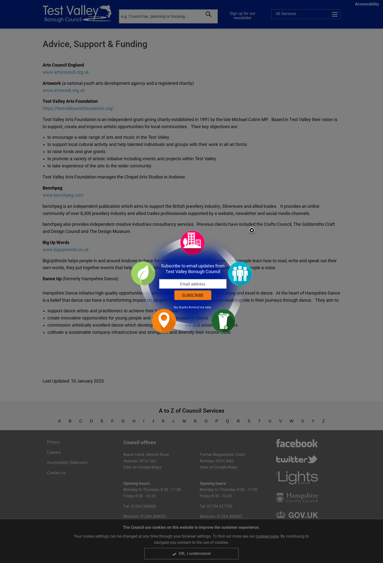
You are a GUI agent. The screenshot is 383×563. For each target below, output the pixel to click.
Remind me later (200, 307)
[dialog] (191, 281)
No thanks (181, 307)
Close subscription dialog (251, 230)
